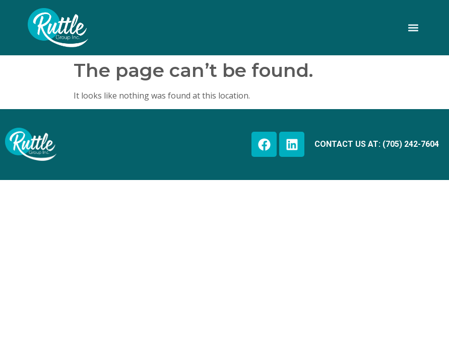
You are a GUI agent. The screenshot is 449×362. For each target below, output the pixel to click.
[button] (413, 28)
